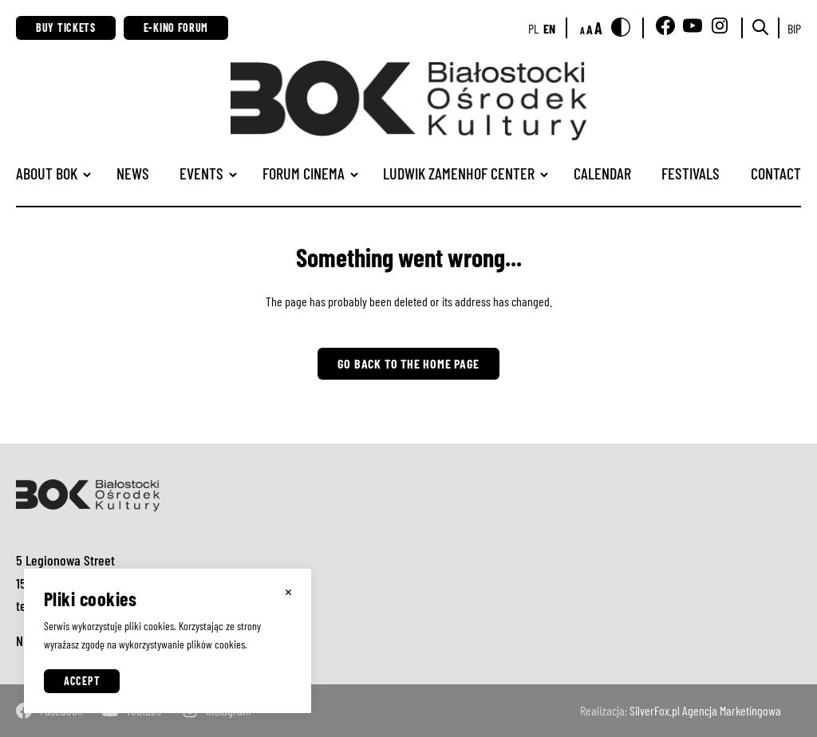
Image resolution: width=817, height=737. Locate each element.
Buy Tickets (66, 27)
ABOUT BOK (46, 173)
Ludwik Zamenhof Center (459, 173)
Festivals (690, 173)
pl (533, 28)
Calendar (602, 173)
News (132, 173)
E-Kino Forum (176, 27)
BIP (794, 28)
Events (201, 173)
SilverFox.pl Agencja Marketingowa (705, 710)
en (549, 28)
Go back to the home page (408, 363)
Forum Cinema (303, 173)
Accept (82, 681)
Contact (776, 173)
